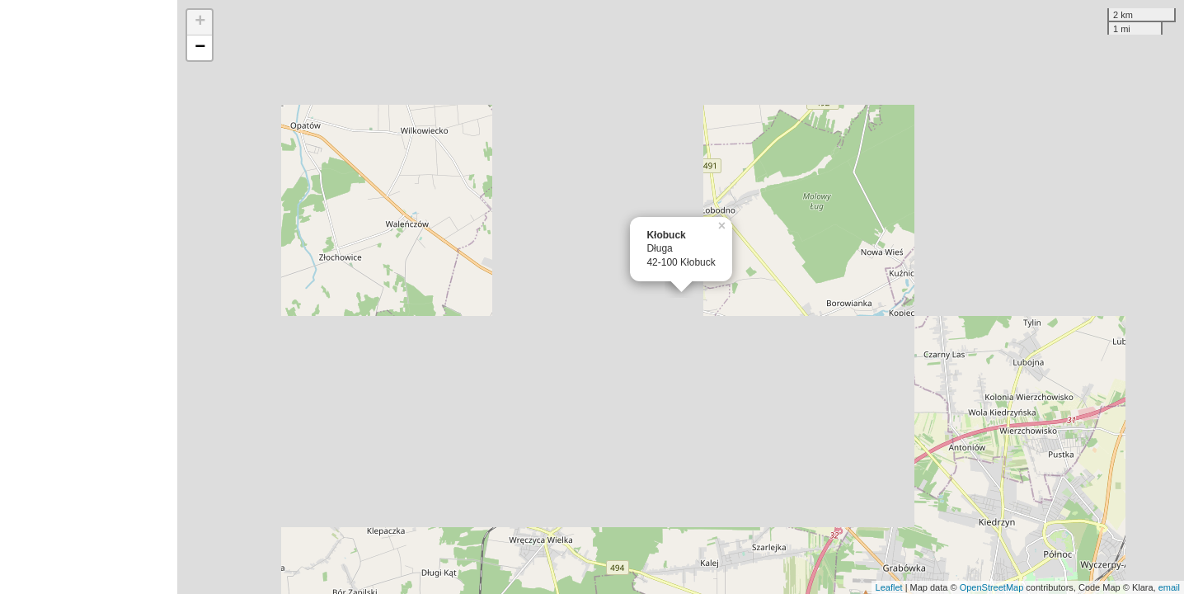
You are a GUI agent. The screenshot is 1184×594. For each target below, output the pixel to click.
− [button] (200, 47)
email (1169, 587)
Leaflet (889, 587)
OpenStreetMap (992, 587)
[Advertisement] (88, 297)
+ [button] (200, 22)
